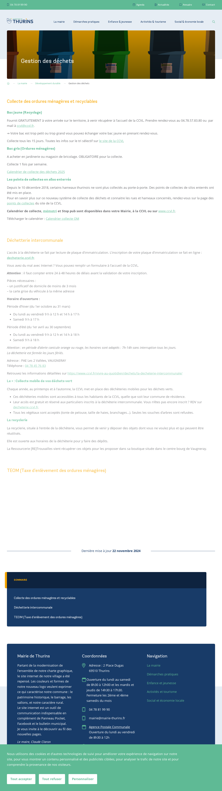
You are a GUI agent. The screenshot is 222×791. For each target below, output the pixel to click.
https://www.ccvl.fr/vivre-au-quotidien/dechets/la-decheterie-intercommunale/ (124, 373)
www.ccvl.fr (166, 211)
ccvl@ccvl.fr (25, 126)
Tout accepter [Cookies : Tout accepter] (21, 779)
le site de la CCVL (111, 141)
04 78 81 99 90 (17, 4)
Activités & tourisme (153, 22)
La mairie (59, 22)
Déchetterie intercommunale (33, 607)
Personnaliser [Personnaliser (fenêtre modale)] (83, 779)
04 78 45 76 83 (35, 366)
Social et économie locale (165, 700)
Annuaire (186, 4)
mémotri (50, 211)
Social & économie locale (189, 22)
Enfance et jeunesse (161, 683)
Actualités (162, 4)
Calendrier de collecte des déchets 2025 (36, 172)
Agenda (138, 4)
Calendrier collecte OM (62, 218)
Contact (208, 4)
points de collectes (20, 203)
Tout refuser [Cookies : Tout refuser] (52, 779)
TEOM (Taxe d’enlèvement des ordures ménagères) (48, 617)
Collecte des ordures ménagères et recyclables (44, 598)
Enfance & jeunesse (120, 22)
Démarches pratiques (86, 22)
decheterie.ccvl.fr (25, 407)
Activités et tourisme (162, 692)
